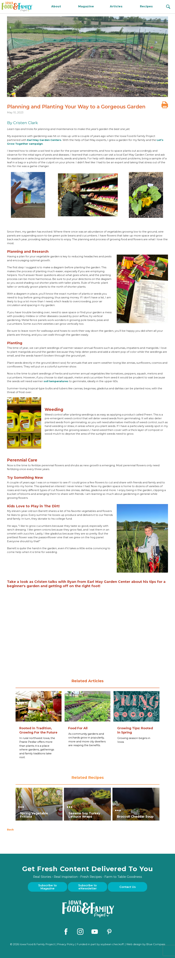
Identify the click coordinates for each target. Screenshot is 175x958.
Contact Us (127, 887)
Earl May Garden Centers (44, 140)
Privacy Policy (66, 943)
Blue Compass (155, 943)
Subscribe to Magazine (47, 887)
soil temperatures (56, 381)
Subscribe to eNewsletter (87, 887)
